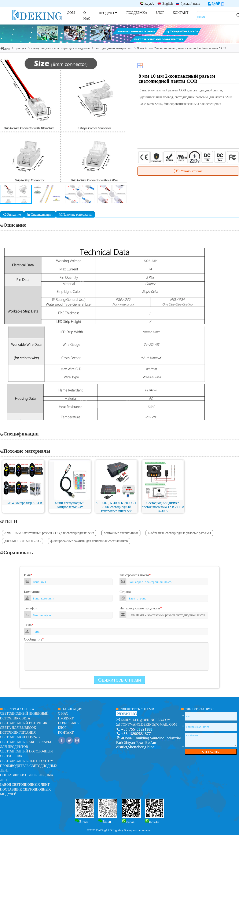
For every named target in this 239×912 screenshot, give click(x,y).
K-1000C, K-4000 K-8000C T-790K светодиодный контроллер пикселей (116, 507)
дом (5, 48)
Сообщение (34, 639)
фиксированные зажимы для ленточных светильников (89, 541)
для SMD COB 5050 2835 (22, 541)
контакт (66, 732)
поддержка (68, 723)
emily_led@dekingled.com (146, 720)
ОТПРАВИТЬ (210, 751)
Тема (29, 625)
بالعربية (147, 3)
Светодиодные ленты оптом (27, 761)
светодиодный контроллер (113, 48)
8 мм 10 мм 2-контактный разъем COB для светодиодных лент (49, 533)
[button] (122, 120)
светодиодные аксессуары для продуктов (60, 48)
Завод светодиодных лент (25, 784)
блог (62, 727)
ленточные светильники (121, 533)
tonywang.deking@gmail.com (149, 724)
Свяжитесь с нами (119, 680)
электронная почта (135, 575)
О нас (63, 713)
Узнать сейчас (188, 171)
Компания (32, 592)
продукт (20, 48)
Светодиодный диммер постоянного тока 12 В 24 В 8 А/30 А (163, 507)
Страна (125, 592)
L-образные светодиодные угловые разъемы (179, 533)
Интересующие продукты (141, 608)
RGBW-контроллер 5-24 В (23, 503)
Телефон (30, 608)
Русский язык (188, 3)
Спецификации (39, 214)
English (165, 3)
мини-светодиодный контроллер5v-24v (69, 505)
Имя (28, 575)
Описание (12, 214)
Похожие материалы (75, 214)
